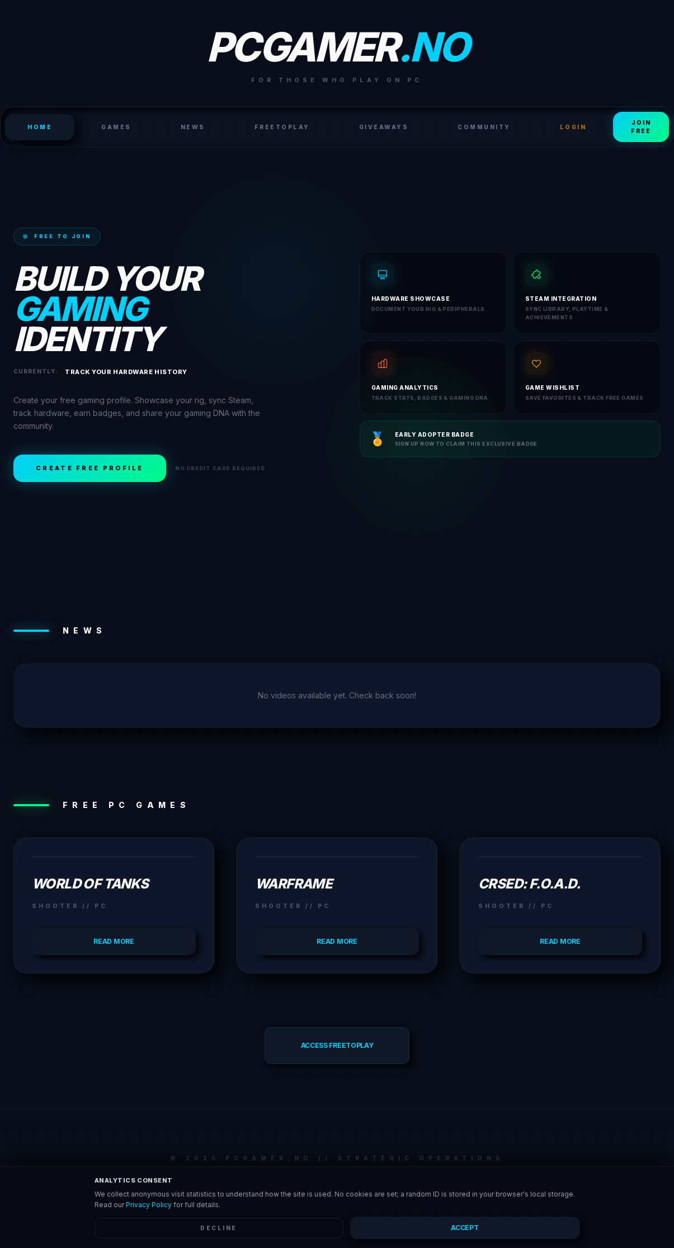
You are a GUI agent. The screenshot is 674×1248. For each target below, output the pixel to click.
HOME (39, 127)
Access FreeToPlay (337, 1045)
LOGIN (573, 127)
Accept (464, 1227)
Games (116, 127)
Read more (113, 941)
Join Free (641, 126)
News (193, 127)
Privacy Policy (149, 1204)
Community (484, 127)
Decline (218, 1228)
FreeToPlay (282, 127)
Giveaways (384, 127)
